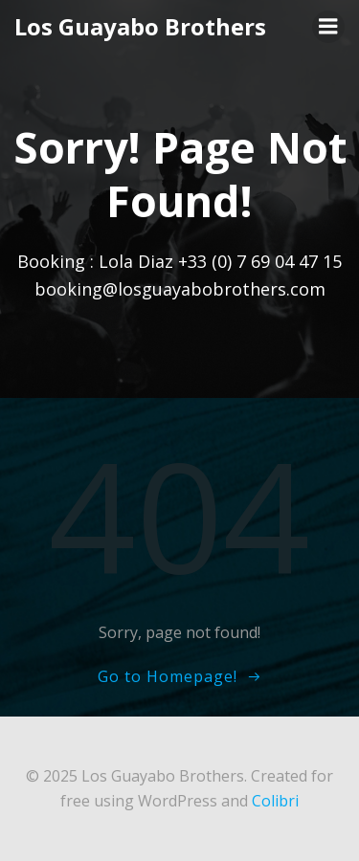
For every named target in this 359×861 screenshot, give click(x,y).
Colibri (275, 800)
